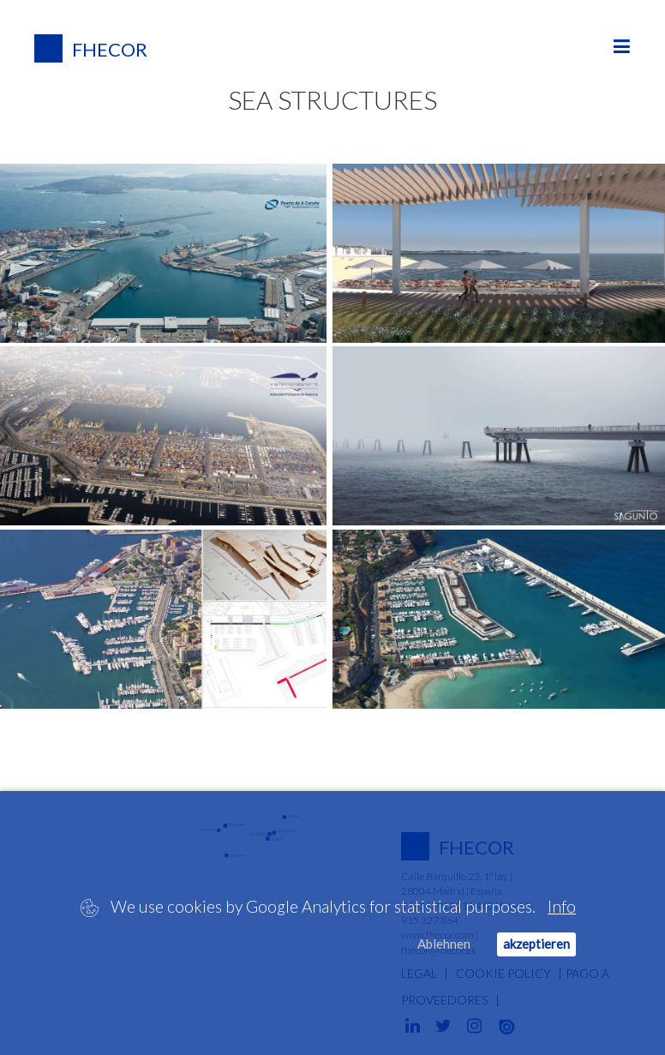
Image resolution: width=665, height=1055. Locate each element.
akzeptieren (536, 943)
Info (562, 906)
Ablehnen (443, 943)
